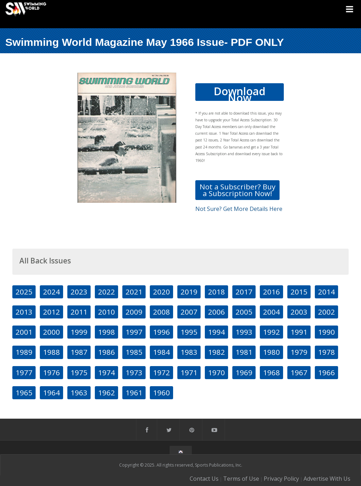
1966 (326, 372)
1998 (106, 332)
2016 (271, 292)
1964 (51, 392)
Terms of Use (241, 478)
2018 (216, 292)
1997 (134, 332)
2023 (79, 292)
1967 (298, 372)
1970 (216, 372)
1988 (51, 352)
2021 (134, 292)
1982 (216, 352)
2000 (51, 332)
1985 (134, 352)
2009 (134, 312)
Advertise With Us (327, 478)
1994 (216, 332)
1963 (79, 392)
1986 (106, 352)
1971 (188, 372)
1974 (106, 372)
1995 (188, 332)
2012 (51, 312)
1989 (24, 352)
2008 (161, 312)
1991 (298, 332)
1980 (271, 352)
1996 (161, 332)
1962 (106, 392)
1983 (188, 352)
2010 (106, 312)
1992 (271, 332)
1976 (51, 372)
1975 (79, 372)
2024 (51, 292)
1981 (243, 352)
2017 (243, 292)
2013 (24, 312)
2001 (24, 332)
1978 (326, 352)
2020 (161, 292)
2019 (188, 292)
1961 (134, 392)
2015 (298, 292)
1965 (24, 392)
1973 (134, 372)
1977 (24, 372)
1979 (298, 352)
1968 (271, 372)
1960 (161, 392)
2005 (243, 312)
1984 (161, 352)
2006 (216, 312)
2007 (188, 312)
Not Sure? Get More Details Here (238, 209)
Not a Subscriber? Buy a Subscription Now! (237, 190)
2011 (79, 312)
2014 (326, 292)
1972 (161, 372)
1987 (79, 352)
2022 (106, 292)
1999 (79, 332)
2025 (24, 292)
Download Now (239, 92)
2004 (271, 312)
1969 (243, 372)
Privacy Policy (281, 478)
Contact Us (204, 478)
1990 (326, 332)
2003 (298, 312)
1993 (243, 332)
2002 (326, 312)
